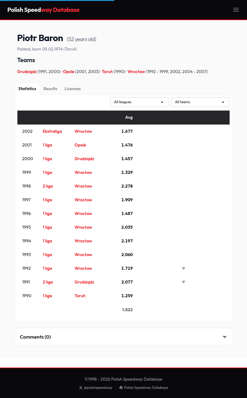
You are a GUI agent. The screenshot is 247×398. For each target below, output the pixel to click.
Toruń (107, 71)
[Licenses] (72, 89)
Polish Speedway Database (143, 387)
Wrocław (136, 71)
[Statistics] (27, 89)
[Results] (50, 89)
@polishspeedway (96, 387)
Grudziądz (27, 71)
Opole (69, 71)
